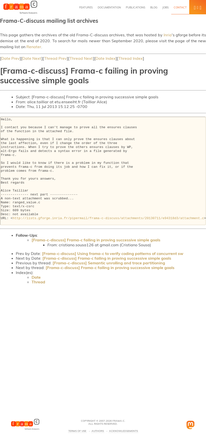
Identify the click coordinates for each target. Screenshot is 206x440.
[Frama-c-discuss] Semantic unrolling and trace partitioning (109, 262)
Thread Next (81, 58)
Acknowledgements (123, 431)
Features (86, 7)
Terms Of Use (77, 431)
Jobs (165, 7)
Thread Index (130, 58)
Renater (33, 46)
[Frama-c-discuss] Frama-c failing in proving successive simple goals (96, 239)
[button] (197, 7)
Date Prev (10, 58)
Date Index (105, 58)
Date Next (31, 58)
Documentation (109, 7)
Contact (180, 7)
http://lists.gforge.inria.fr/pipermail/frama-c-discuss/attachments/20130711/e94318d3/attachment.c (108, 218)
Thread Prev (55, 58)
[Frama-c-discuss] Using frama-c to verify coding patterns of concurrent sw (112, 253)
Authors (98, 431)
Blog (153, 7)
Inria (168, 34)
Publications (135, 7)
